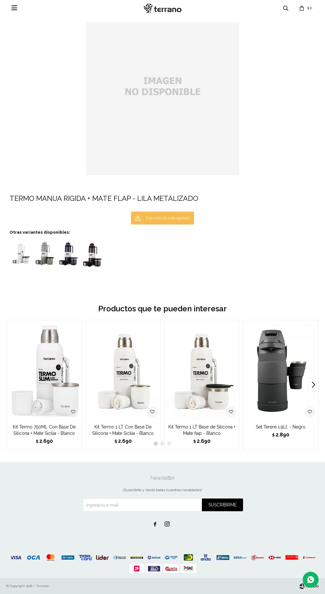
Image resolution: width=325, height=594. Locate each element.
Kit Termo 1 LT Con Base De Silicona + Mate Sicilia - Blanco (123, 430)
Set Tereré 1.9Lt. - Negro (281, 426)
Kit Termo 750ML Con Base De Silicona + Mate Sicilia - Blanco (44, 430)
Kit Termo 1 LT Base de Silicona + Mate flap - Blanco (201, 430)
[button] (312, 385)
